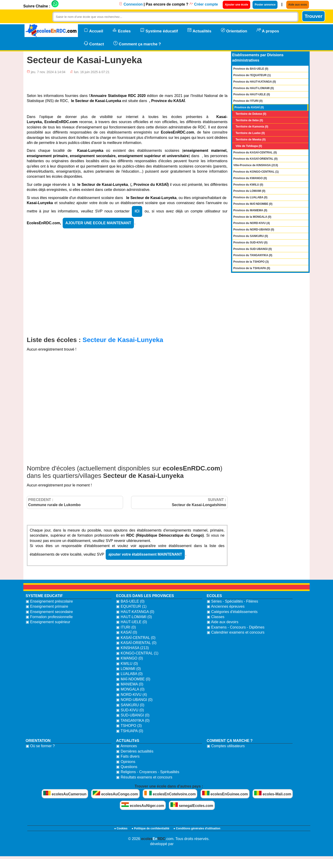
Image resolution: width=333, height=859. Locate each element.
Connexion (131, 4)
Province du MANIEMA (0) (250, 210)
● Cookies (120, 828)
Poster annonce (265, 4)
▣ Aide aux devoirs (222, 622)
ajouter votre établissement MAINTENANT (145, 554)
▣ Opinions (125, 762)
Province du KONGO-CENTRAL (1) (256, 171)
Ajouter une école (236, 4)
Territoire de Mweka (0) (251, 139)
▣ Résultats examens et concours (144, 777)
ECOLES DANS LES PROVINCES (145, 596)
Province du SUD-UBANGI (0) (252, 249)
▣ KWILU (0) (127, 664)
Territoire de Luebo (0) (250, 133)
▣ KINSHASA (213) (132, 648)
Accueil (93, 30)
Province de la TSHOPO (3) (251, 261)
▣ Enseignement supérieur (48, 622)
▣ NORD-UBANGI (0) (134, 700)
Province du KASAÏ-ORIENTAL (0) (255, 158)
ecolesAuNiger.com (142, 805)
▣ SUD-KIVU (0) (130, 710)
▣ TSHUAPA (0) (129, 731)
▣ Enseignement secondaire (49, 612)
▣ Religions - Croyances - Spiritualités (147, 772)
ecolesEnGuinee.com (225, 793)
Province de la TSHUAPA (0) (251, 268)
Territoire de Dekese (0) (251, 113)
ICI (137, 211)
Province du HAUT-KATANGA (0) (254, 81)
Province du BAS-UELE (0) (250, 68)
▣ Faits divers (127, 756)
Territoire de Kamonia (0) (252, 126)
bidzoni (181, 844)
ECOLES (214, 596)
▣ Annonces (126, 746)
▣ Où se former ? (40, 746)
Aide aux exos (297, 4)
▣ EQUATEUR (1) (131, 606)
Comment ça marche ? (137, 43)
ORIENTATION (38, 741)
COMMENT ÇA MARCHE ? (230, 741)
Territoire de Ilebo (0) (249, 120)
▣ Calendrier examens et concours (236, 632)
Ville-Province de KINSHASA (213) (255, 165)
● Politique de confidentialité (150, 828)
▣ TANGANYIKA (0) (132, 720)
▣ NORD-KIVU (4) (131, 695)
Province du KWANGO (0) (250, 178)
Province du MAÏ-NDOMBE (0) (252, 203)
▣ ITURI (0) (126, 627)
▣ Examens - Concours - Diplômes (236, 627)
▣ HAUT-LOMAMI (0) (134, 617)
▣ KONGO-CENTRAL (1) (137, 653)
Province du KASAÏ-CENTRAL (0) (255, 152)
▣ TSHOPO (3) (129, 726)
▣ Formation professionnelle (49, 617)
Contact (94, 43)
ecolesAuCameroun (64, 793)
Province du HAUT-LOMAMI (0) (253, 88)
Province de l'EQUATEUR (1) (252, 75)
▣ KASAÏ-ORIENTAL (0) (136, 643)
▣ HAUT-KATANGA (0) (135, 612)
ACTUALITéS (127, 741)
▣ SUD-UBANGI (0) (132, 715)
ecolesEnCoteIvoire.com (170, 793)
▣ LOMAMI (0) (128, 669)
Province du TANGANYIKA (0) (252, 255)
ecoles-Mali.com (272, 793)
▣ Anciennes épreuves (226, 606)
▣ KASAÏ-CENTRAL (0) (135, 638)
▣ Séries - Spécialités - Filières (232, 601)
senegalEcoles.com (191, 805)
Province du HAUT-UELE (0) (251, 94)
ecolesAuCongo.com (115, 793)
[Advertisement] (127, 287)
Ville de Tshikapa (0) (249, 146)
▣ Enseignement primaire (47, 606)
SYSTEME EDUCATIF (44, 596)
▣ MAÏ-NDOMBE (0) (133, 679)
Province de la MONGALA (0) (252, 216)
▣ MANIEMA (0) (129, 684)
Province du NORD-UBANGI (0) (253, 229)
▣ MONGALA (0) (130, 689)
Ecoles (121, 30)
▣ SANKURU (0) (130, 705)
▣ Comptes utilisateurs (226, 746)
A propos (267, 30)
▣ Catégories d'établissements (232, 612)
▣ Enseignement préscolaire (49, 601)
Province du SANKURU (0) (250, 236)
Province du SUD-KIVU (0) (250, 242)
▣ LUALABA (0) (129, 674)
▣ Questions (126, 767)
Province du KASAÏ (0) (249, 107)
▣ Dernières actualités (134, 751)
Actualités (199, 30)
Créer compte (203, 4)
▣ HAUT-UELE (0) (131, 622)
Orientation (234, 30)
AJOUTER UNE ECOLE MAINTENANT (98, 223)
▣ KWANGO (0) (129, 658)
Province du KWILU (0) (248, 184)
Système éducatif (159, 30)
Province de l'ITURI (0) (248, 101)
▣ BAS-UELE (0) (130, 601)
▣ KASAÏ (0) (126, 632)
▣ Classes (215, 617)
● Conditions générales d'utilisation (196, 828)
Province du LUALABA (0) (250, 197)
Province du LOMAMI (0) (249, 191)
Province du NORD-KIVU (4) (251, 223)
